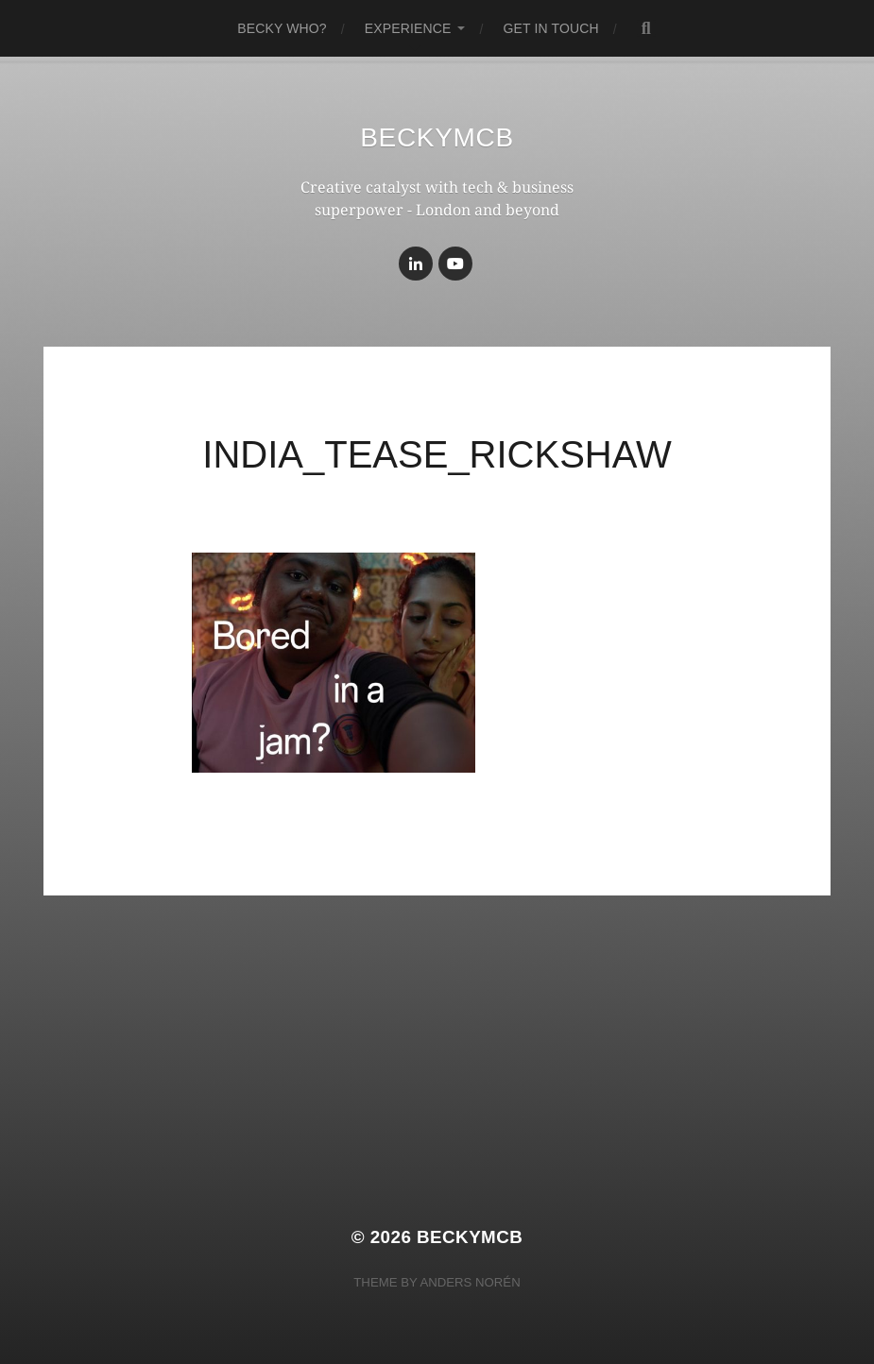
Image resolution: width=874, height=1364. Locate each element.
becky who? (282, 28)
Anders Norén (470, 1282)
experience (408, 28)
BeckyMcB (437, 137)
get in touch (550, 28)
